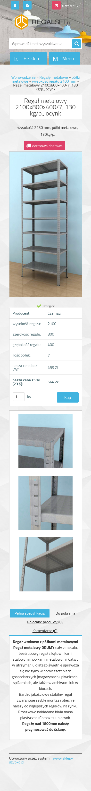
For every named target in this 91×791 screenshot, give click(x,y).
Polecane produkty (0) (45, 622)
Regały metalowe (53, 77)
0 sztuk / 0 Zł (71, 5)
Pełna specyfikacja (30, 613)
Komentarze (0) (45, 631)
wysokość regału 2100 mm (54, 81)
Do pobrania (65, 613)
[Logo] (42, 24)
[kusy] (19, 396)
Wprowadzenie (23, 77)
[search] (76, 43)
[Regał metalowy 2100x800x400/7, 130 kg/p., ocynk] (45, 443)
